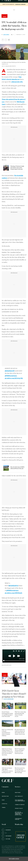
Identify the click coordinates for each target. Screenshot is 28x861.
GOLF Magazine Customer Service (20, 800)
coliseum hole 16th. (17, 82)
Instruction (5, 796)
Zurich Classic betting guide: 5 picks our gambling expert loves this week (7, 714)
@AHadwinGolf (9, 371)
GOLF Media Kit (19, 796)
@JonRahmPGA (13, 585)
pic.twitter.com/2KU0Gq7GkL (14, 378)
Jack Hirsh (6, 34)
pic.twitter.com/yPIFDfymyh (13, 593)
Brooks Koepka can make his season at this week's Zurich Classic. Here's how (20, 732)
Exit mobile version (14, 859)
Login (25, 0)
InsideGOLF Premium (20, 4)
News (4, 675)
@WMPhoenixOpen (11, 376)
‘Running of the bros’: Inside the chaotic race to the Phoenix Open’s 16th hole (17, 168)
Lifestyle (4, 803)
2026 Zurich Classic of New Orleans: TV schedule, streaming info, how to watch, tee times (7, 751)
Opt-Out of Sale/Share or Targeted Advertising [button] (19, 813)
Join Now (20, 0)
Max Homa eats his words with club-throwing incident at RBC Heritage (20, 770)
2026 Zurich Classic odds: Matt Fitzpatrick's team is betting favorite (7, 770)
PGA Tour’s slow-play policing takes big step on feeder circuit (20, 714)
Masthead (17, 792)
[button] (6, 40)
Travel (4, 807)
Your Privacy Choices (18, 819)
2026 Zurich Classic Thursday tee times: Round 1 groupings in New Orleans (14, 694)
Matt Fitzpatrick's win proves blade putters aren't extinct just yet (20, 751)
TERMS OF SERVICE (19, 804)
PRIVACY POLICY (19, 808)
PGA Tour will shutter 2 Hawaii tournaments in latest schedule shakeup (7, 732)
